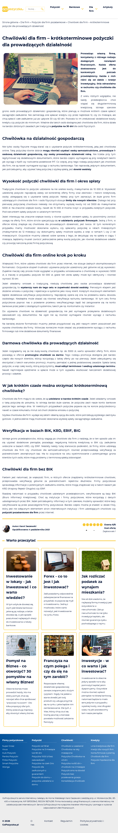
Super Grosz (8, 746)
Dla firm (24, 22)
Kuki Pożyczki (9, 753)
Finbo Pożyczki (9, 760)
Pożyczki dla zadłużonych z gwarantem (39, 770)
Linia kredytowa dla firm (103, 746)
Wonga (6, 767)
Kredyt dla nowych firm (102, 750)
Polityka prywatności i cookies (92, 823)
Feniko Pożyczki (10, 757)
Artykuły (108, 7)
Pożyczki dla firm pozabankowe (48, 22)
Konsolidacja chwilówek (73, 781)
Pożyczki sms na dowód (73, 771)
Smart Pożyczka (10, 764)
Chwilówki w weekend (72, 746)
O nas (32, 823)
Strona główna (10, 22)
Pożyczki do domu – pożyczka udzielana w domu (43, 781)
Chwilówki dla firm (100, 757)
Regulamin (66, 821)
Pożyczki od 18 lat (40, 746)
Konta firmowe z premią (103, 753)
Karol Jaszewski (28, 526)
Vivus (5, 750)
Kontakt (48, 821)
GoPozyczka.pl (10, 825)
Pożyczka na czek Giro (43, 764)
